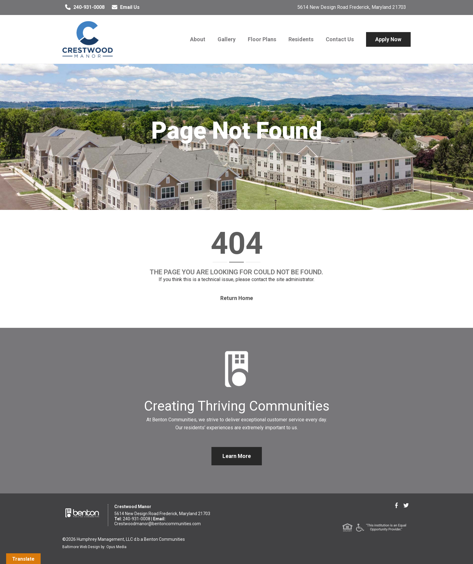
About (197, 39)
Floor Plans (262, 39)
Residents (301, 39)
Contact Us (340, 39)
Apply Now (388, 39)
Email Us (124, 7)
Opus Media (116, 547)
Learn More (236, 456)
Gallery (227, 39)
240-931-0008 (83, 7)
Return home (236, 298)
